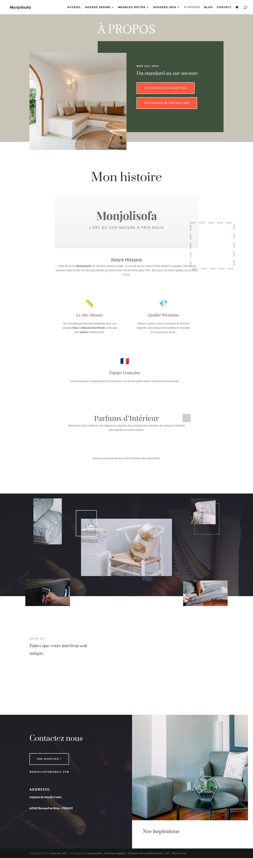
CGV (167, 853)
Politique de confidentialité (145, 853)
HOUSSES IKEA (164, 7)
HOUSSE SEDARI (98, 7)
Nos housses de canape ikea (165, 88)
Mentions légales (114, 853)
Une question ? (49, 758)
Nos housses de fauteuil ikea (166, 102)
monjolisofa (94, 853)
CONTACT (224, 7)
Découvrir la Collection (126, 473)
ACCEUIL (74, 7)
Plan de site (179, 853)
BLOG (208, 7)
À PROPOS (192, 7)
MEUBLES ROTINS (132, 7)
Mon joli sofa (59, 853)
